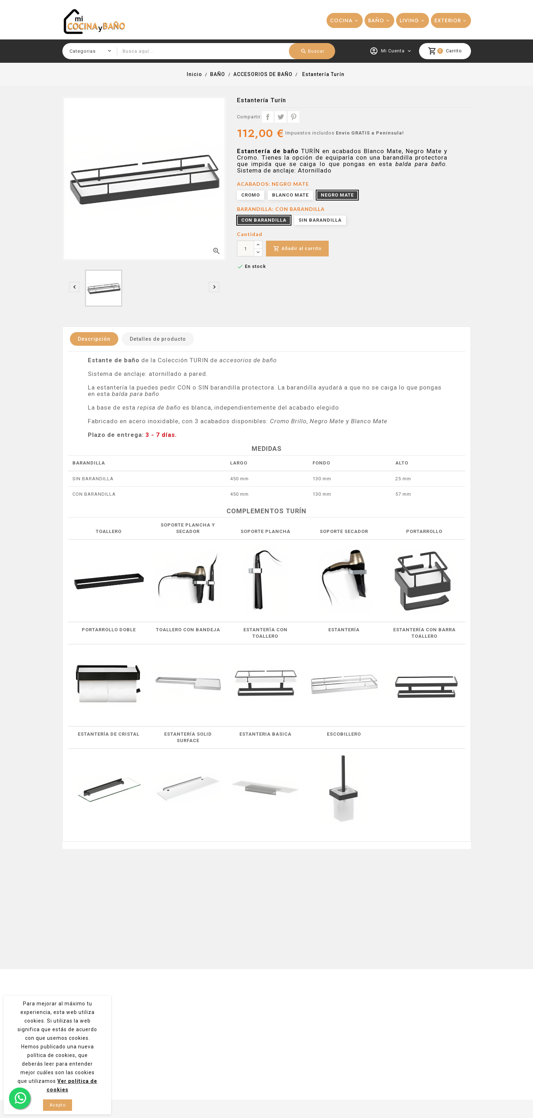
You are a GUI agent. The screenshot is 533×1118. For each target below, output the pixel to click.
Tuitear (280, 117)
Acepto (57, 1105)
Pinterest (293, 117)
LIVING (409, 20)
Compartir (267, 117)
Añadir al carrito (297, 248)
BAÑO (376, 20)
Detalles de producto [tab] (158, 339)
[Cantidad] (245, 248)
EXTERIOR (447, 20)
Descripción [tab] (94, 339)
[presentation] (74, 287)
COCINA (341, 20)
